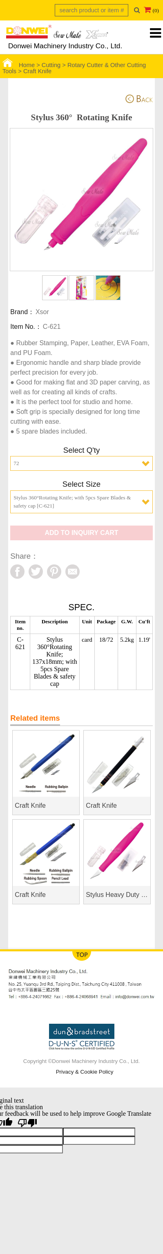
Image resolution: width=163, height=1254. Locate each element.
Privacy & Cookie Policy (85, 1072)
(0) (155, 10)
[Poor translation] (27, 1122)
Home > (22, 65)
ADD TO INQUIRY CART (81, 532)
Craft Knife (37, 71)
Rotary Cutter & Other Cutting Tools (74, 68)
